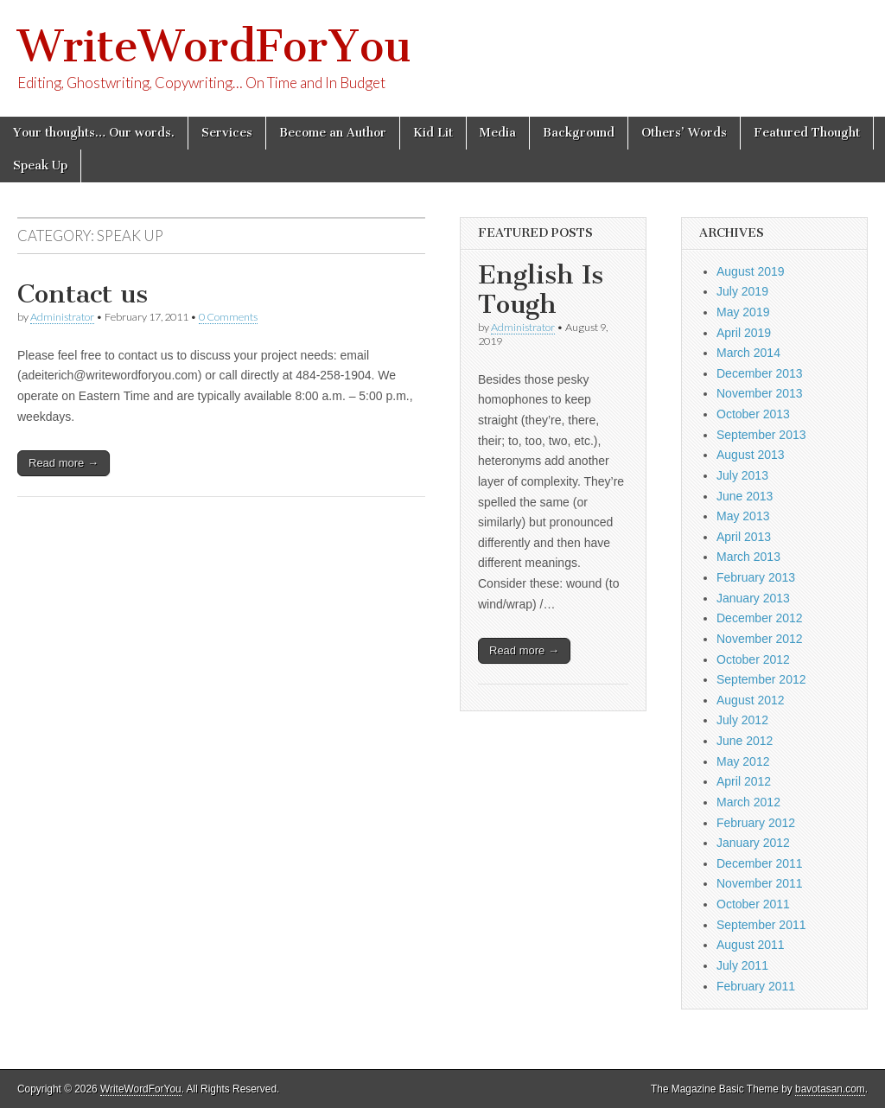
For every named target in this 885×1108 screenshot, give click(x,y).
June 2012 (744, 741)
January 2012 (753, 843)
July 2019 (742, 291)
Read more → (64, 462)
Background (578, 132)
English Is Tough (540, 289)
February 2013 (755, 577)
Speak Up (40, 165)
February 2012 (755, 823)
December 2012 (759, 618)
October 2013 (753, 414)
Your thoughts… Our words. (94, 132)
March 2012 (748, 802)
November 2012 (759, 639)
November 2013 (759, 393)
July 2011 (742, 965)
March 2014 (748, 353)
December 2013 (759, 373)
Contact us (82, 293)
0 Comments (228, 316)
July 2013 (742, 475)
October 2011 (753, 904)
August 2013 (750, 455)
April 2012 (743, 781)
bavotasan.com (830, 1089)
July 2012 (742, 720)
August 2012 (750, 700)
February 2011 (755, 986)
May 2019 (742, 312)
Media (498, 132)
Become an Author (332, 132)
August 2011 (750, 945)
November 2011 (759, 883)
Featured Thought (807, 132)
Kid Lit (433, 132)
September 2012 (761, 679)
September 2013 (761, 435)
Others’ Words (684, 132)
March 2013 (748, 557)
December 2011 (759, 863)
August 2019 (750, 271)
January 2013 (753, 598)
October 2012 (753, 659)
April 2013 (743, 537)
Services (226, 132)
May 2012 (742, 761)
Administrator (62, 316)
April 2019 (743, 333)
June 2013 (744, 496)
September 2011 (761, 925)
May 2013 (742, 516)
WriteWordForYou (214, 46)
